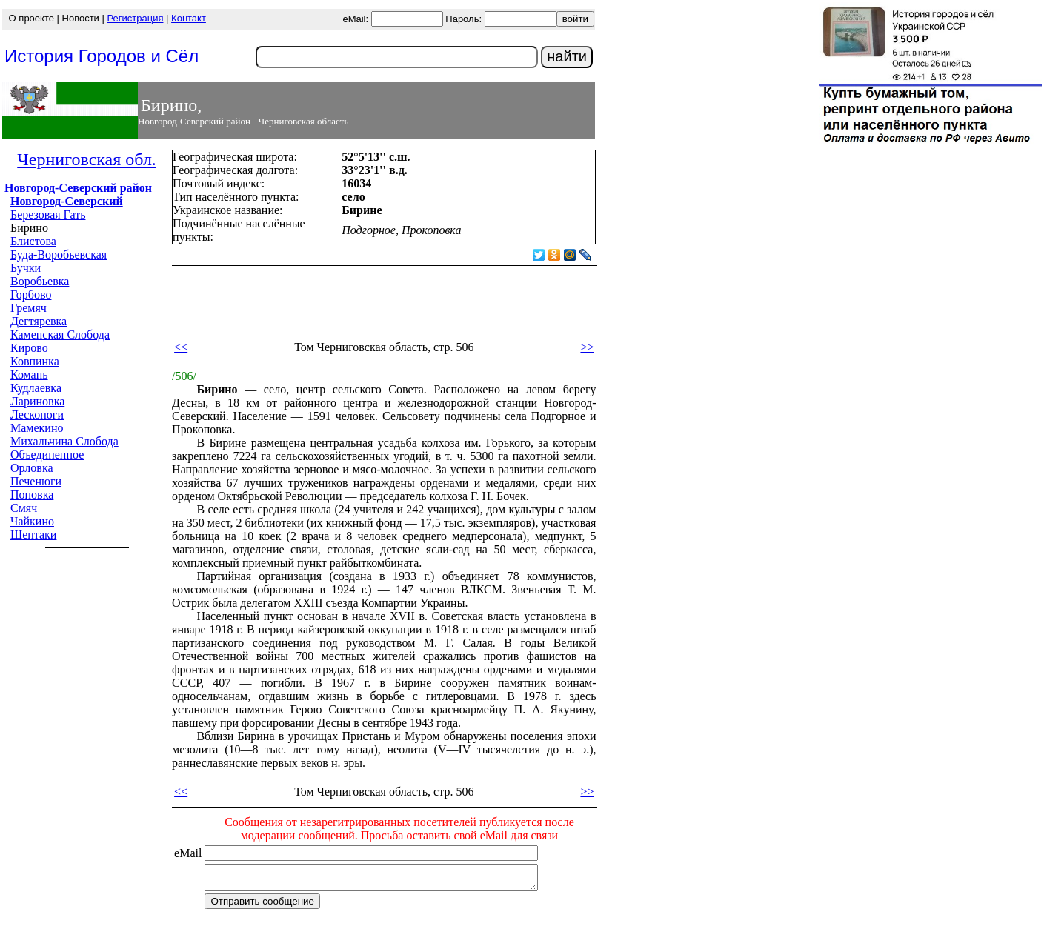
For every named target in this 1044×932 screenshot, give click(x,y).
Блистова (33, 241)
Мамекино (36, 428)
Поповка (31, 494)
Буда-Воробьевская (58, 254)
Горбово (30, 294)
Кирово (29, 348)
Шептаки (33, 534)
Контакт (188, 18)
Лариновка (37, 401)
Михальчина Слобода (64, 441)
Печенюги (35, 481)
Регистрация (135, 18)
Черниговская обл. (86, 159)
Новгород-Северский (66, 201)
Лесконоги (37, 414)
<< (180, 347)
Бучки (25, 268)
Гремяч (28, 308)
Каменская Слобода (60, 334)
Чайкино (32, 521)
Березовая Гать (47, 214)
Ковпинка (34, 361)
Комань (29, 374)
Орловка (31, 468)
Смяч (23, 508)
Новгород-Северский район (78, 188)
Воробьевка (39, 281)
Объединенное (47, 454)
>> (587, 347)
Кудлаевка (35, 388)
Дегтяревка (38, 321)
